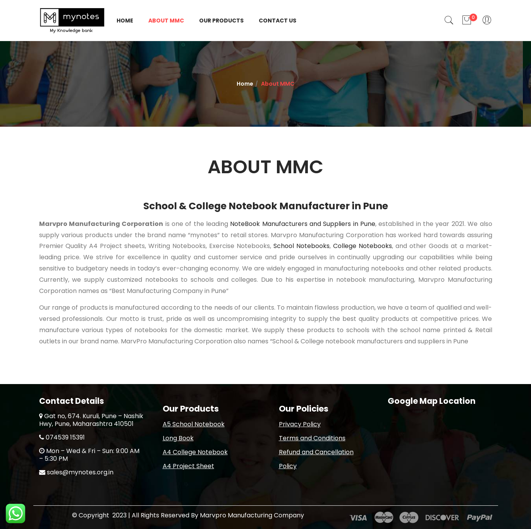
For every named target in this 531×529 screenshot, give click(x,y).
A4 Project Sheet (188, 466)
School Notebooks (301, 245)
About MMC (166, 20)
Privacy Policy (300, 424)
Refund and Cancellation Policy (316, 459)
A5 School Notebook (194, 424)
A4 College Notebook (195, 452)
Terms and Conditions (312, 438)
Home (125, 20)
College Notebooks (362, 245)
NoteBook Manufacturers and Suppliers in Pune (302, 223)
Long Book (178, 438)
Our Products (221, 20)
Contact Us (277, 20)
